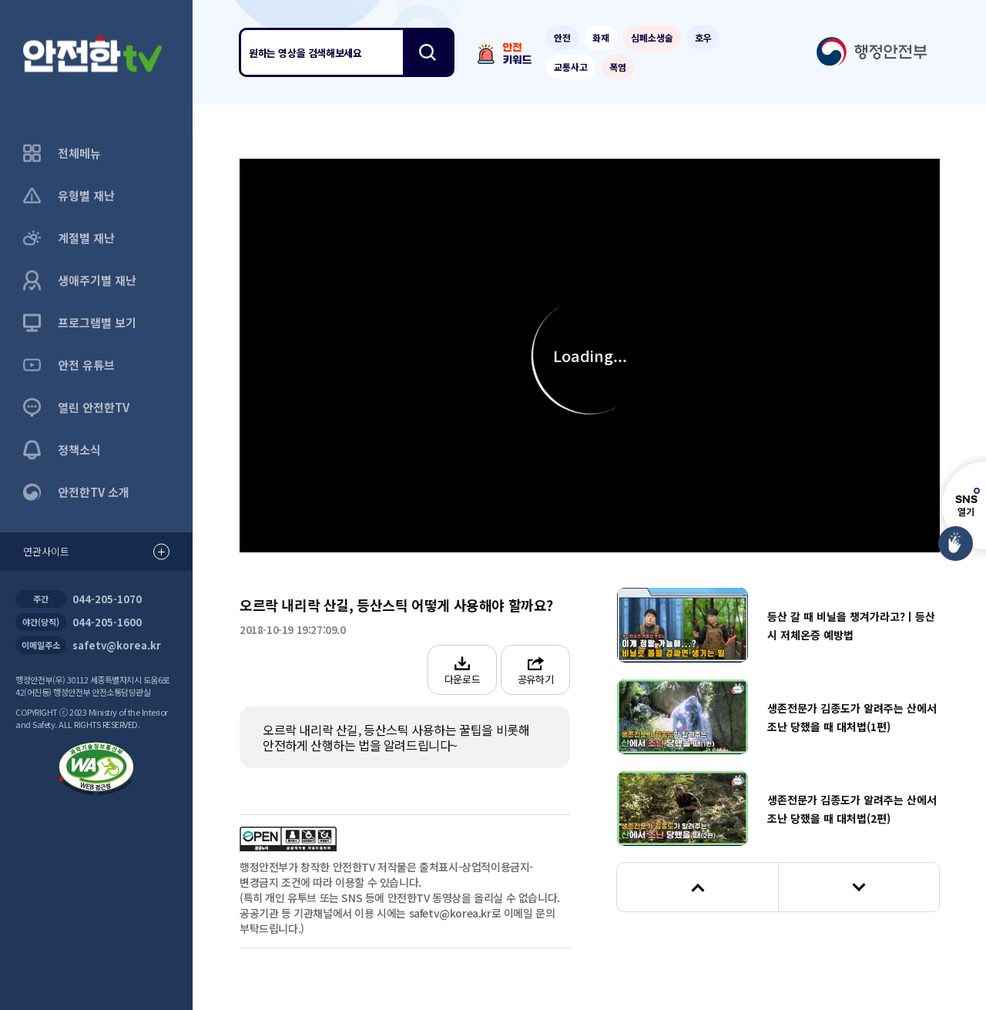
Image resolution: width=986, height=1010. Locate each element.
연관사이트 (96, 552)
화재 (600, 37)
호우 (703, 37)
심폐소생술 (652, 37)
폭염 (617, 66)
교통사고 (571, 66)
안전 (562, 37)
